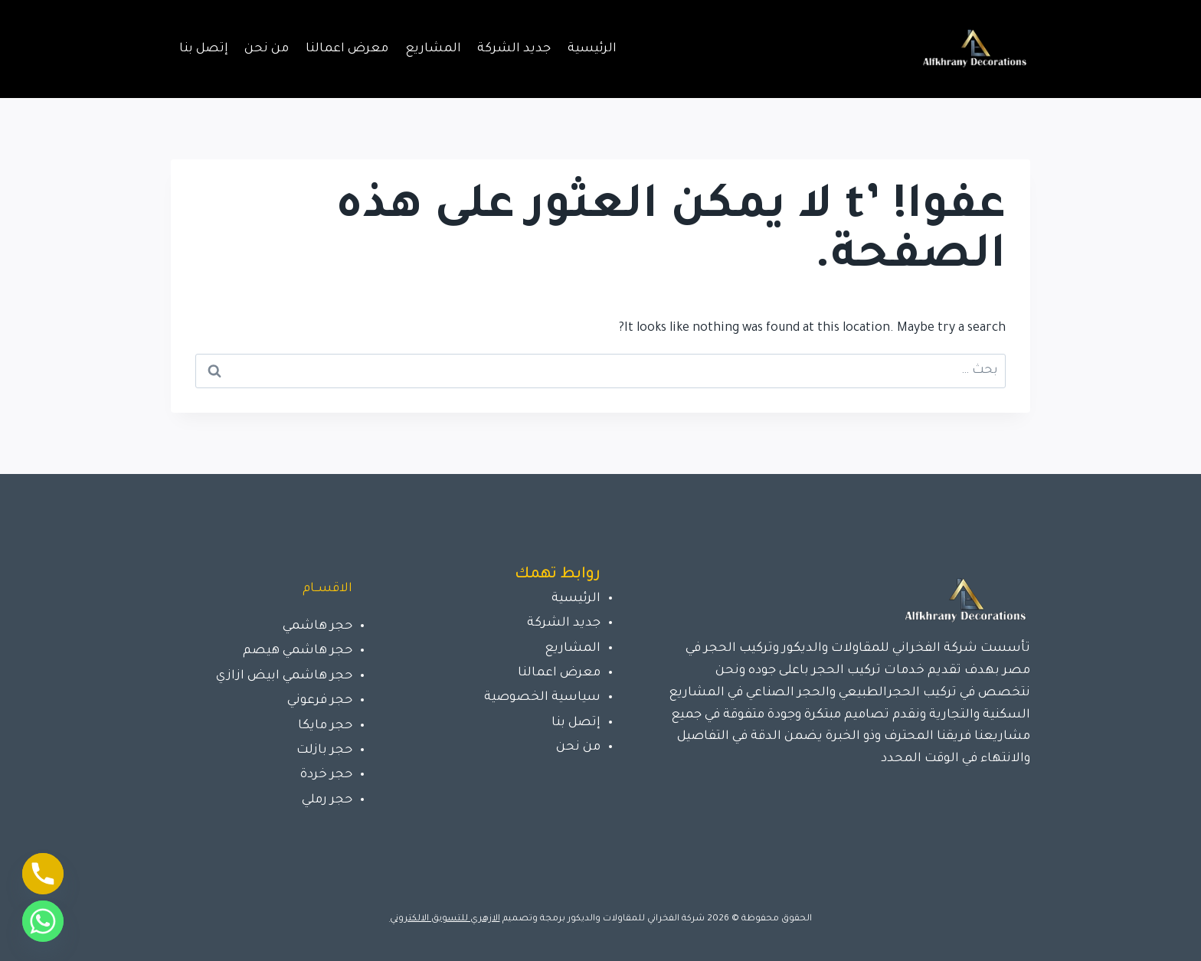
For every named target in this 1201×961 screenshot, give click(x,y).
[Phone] (43, 873)
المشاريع (433, 49)
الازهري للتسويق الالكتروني (445, 919)
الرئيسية (592, 49)
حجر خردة (326, 775)
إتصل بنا (203, 49)
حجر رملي (327, 800)
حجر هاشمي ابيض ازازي (284, 676)
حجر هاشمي (317, 626)
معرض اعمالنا (347, 49)
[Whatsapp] (43, 921)
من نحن (266, 49)
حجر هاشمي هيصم (297, 651)
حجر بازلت (324, 750)
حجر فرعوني (319, 701)
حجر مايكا (325, 726)
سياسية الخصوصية (542, 697)
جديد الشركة (514, 49)
